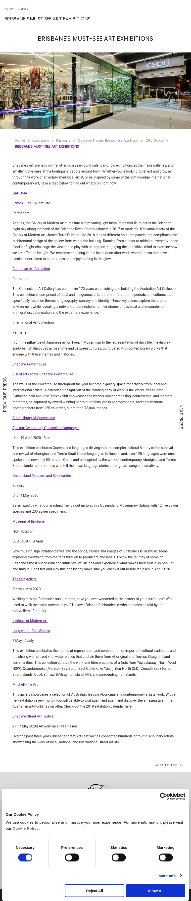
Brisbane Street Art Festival (33, 716)
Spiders (18, 486)
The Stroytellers (24, 579)
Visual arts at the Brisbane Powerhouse (42, 374)
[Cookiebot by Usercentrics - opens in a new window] (163, 796)
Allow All (155, 891)
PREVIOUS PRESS (5, 394)
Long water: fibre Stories (31, 631)
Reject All (94, 891)
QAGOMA (19, 193)
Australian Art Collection (31, 269)
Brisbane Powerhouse (29, 364)
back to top (168, 765)
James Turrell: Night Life (31, 203)
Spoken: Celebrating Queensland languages (45, 428)
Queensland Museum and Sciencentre (41, 476)
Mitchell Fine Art (25, 684)
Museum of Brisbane (28, 521)
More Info (167, 876)
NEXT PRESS (181, 417)
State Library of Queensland (33, 418)
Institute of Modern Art (30, 621)
